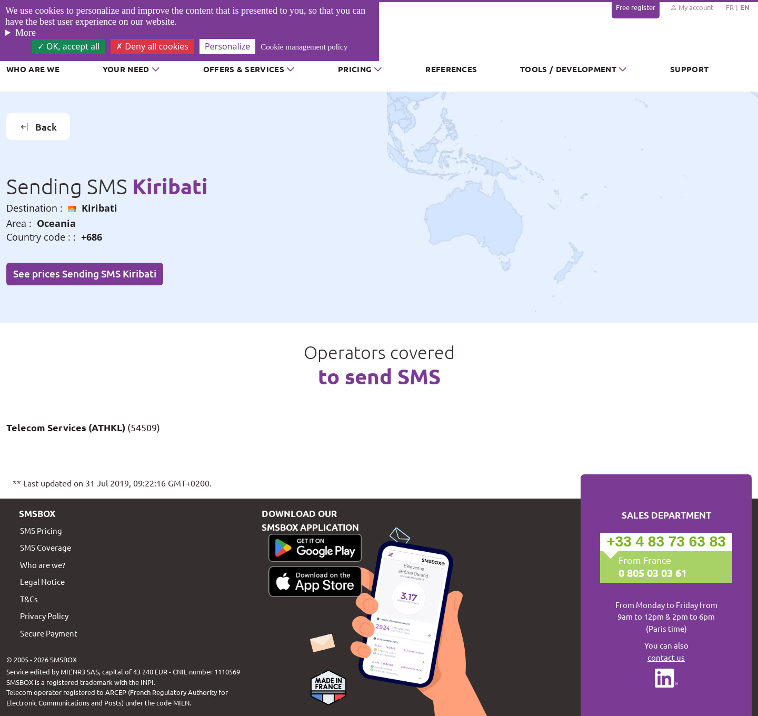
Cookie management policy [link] (304, 47)
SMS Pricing (41, 530)
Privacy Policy (44, 616)
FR (730, 7)
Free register (635, 7)
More (25, 32)
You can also (666, 651)
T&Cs (29, 599)
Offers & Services (243, 69)
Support (689, 69)
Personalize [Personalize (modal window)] (227, 46)
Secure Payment (48, 633)
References (451, 69)
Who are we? (42, 565)
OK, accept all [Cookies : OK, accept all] (68, 46)
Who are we (32, 69)
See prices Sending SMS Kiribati (84, 273)
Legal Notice (42, 581)
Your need (126, 69)
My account (691, 7)
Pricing (355, 69)
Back (38, 127)
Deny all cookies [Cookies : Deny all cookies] (152, 46)
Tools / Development (568, 69)
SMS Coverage (45, 547)
